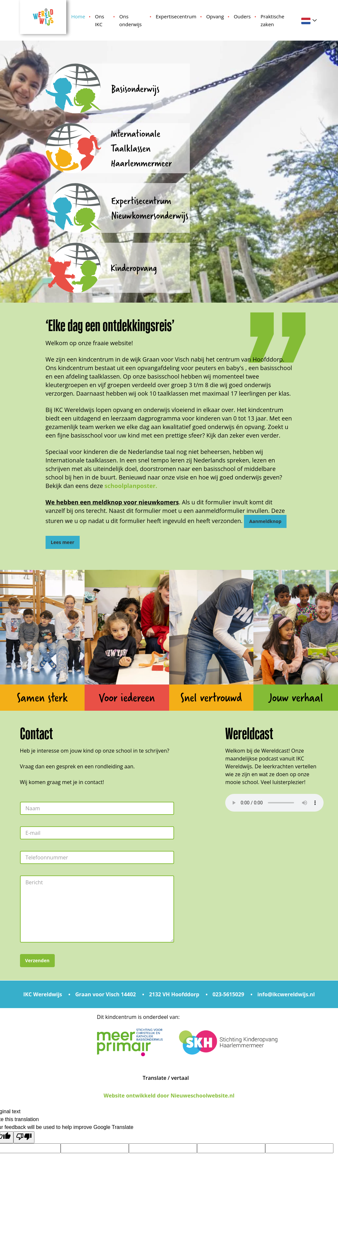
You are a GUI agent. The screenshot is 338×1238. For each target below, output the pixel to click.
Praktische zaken (272, 20)
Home (78, 16)
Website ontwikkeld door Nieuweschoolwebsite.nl (169, 1095)
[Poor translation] (23, 1137)
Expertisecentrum (176, 16)
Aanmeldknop (265, 521)
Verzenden (37, 960)
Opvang (215, 16)
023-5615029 (228, 994)
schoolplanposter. (131, 486)
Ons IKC (99, 20)
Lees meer (62, 542)
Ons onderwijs (130, 20)
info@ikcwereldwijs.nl (286, 994)
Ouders (242, 16)
